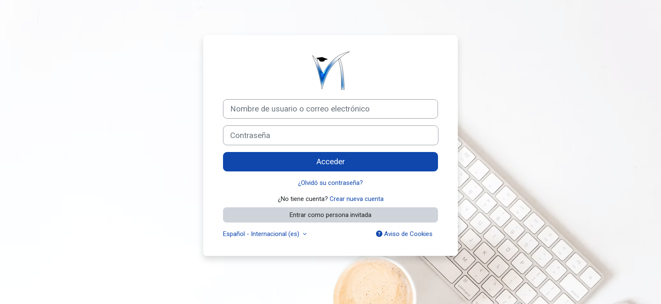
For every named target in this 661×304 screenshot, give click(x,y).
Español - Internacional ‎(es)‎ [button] (262, 234)
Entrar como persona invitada (330, 215)
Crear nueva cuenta (357, 199)
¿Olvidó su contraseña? (330, 183)
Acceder (331, 161)
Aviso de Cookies (404, 234)
